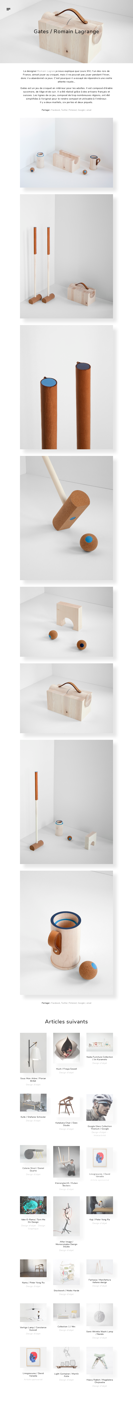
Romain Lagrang (46, 71)
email (89, 110)
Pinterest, (73, 110)
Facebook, (56, 110)
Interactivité (100, 1139)
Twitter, (64, 110)
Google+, (82, 110)
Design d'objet (33, 1084)
